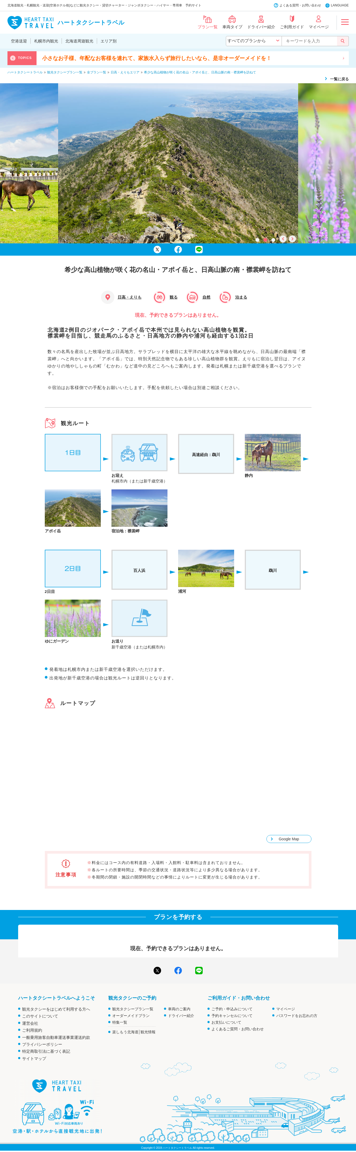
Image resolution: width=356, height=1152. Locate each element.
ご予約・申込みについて (232, 1009)
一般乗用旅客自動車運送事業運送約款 (56, 1037)
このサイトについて (40, 1016)
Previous (12, 58)
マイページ (285, 1009)
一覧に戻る (339, 79)
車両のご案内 (179, 1009)
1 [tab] (256, 239)
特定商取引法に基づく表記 (46, 1051)
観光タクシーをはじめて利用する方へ (56, 1009)
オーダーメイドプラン (131, 1016)
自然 (206, 297)
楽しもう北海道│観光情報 (134, 1032)
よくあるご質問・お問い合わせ (237, 1029)
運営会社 (30, 1023)
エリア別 (109, 41)
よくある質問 (289, 5)
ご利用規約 (32, 1030)
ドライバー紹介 (181, 1016)
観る (174, 297)
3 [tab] (272, 239)
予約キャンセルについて (232, 1016)
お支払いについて (226, 1022)
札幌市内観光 (46, 41)
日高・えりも (130, 297)
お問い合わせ (311, 5)
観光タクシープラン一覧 (132, 1009)
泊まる (241, 297)
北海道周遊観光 (79, 41)
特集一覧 (119, 1022)
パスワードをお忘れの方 (296, 1016)
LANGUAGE (340, 5)
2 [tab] (264, 239)
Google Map (289, 839)
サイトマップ (34, 1058)
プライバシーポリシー (42, 1044)
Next (343, 58)
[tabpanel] (178, 163)
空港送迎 (19, 41)
